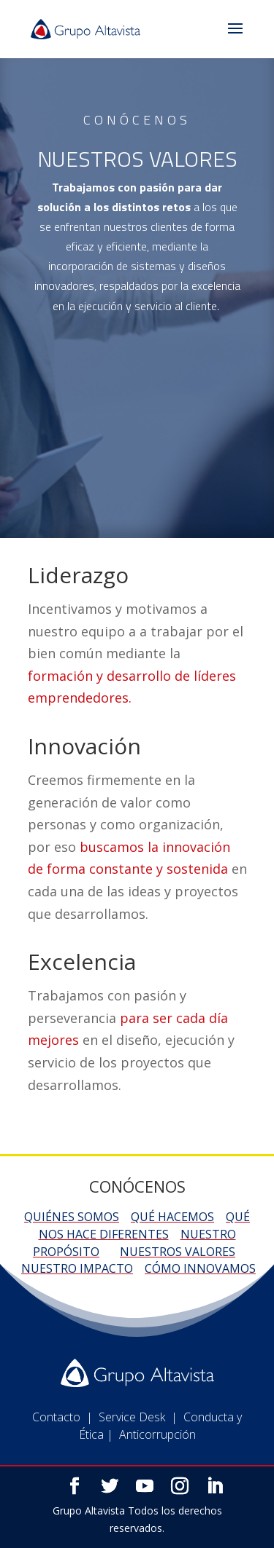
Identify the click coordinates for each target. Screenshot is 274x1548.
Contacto (56, 1445)
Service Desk (132, 1445)
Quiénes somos (71, 1217)
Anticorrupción (157, 1463)
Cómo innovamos (200, 1268)
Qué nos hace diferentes (145, 1225)
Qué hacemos (172, 1217)
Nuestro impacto (77, 1268)
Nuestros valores (177, 1252)
